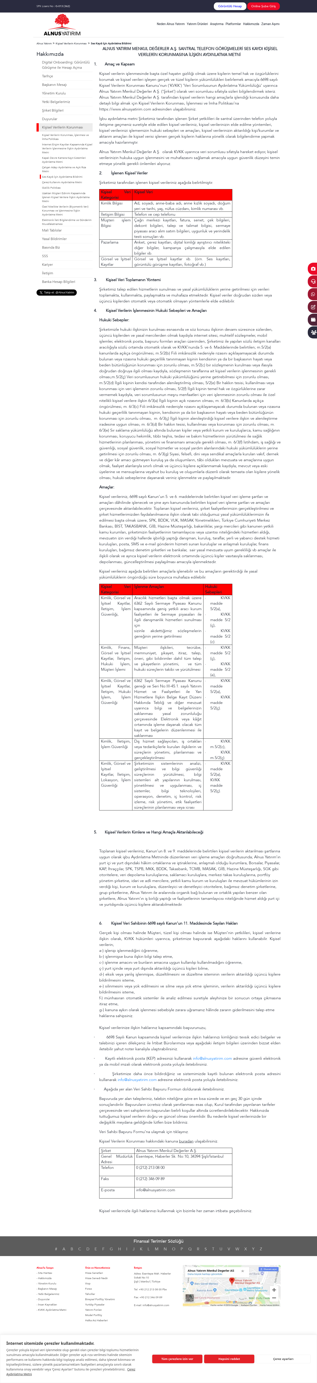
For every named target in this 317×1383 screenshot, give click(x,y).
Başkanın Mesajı (54, 84)
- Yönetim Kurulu (46, 1283)
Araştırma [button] (217, 24)
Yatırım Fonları (93, 1310)
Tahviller (90, 1294)
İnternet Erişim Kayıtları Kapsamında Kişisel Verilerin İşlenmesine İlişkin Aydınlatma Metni (67, 148)
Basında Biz (51, 247)
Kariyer (47, 264)
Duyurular (49, 119)
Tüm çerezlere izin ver (177, 1359)
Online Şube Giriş (263, 6)
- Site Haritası (44, 1273)
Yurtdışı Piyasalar (94, 1304)
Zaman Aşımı (270, 24)
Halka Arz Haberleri (96, 1320)
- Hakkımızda (44, 1278)
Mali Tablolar (52, 230)
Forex (88, 1289)
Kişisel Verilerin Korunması (62, 127)
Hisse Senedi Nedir (96, 1278)
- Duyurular (43, 1299)
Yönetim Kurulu (54, 93)
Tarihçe (47, 76)
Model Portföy (93, 1315)
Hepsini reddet (229, 1359)
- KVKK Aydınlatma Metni (51, 1310)
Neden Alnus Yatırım (171, 24)
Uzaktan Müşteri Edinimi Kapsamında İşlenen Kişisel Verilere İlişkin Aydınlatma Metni (66, 197)
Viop (87, 1283)
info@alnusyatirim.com (212, 1058)
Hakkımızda (251, 24)
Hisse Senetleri (94, 1273)
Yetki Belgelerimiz (56, 101)
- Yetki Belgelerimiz (48, 1294)
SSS (45, 256)
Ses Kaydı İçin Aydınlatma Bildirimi (62, 177)
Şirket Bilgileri (53, 110)
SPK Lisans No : (53, 6)
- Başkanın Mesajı (47, 1289)
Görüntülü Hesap (230, 6)
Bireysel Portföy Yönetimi (100, 1299)
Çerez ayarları (283, 1359)
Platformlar (233, 24)
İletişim (47, 273)
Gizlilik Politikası (51, 188)
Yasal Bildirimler (54, 239)
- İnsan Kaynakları (47, 1304)
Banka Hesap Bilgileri (58, 281)
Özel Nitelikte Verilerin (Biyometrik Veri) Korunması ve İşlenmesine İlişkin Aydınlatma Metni (65, 210)
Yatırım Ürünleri (197, 24)
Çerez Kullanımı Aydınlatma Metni (62, 182)
